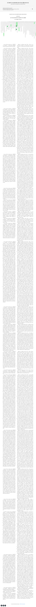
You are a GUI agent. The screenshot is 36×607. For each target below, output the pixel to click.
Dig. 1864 (14, 430)
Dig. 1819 (14, 154)
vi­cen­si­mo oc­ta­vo (9, 115)
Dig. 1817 (14, 120)
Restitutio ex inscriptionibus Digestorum (18, 14)
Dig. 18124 (14, 218)
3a (16, 83)
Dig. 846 (14, 48)
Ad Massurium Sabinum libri (18, 17)
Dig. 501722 (13, 593)
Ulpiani (18, 16)
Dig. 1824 (14, 241)
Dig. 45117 (14, 587)
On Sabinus (22, 44)
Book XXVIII (26, 44)
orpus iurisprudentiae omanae (18, 2)
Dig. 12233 (14, 108)
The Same (19, 115)
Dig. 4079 (14, 554)
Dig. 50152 (14, 590)
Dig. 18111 (14, 188)
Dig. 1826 (14, 306)
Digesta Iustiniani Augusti (7, 8)
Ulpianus (19, 44)
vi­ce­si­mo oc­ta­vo (10, 188)
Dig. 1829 (14, 324)
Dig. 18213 (14, 351)
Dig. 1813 (14, 115)
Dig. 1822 (14, 223)
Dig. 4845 (14, 44)
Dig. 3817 (14, 511)
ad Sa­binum (5, 45)
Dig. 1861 (14, 374)
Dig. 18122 (14, 211)
